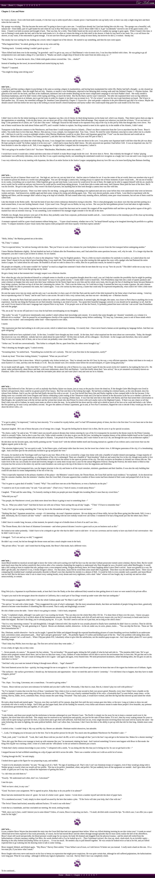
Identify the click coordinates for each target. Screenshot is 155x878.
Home (3, 5)
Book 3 (11, 5)
